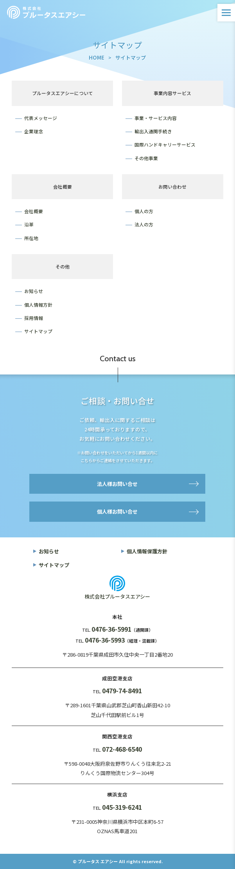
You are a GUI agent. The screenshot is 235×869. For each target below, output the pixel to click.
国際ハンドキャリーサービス (165, 144)
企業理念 (33, 131)
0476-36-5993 (105, 640)
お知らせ (33, 291)
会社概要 (33, 211)
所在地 (31, 238)
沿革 (29, 224)
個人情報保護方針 (147, 551)
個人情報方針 (38, 304)
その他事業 (146, 158)
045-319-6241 (122, 807)
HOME (96, 57)
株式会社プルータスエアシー (117, 596)
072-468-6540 (122, 749)
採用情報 (33, 317)
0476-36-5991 (111, 629)
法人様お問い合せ (117, 483)
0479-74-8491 (122, 690)
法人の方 (144, 224)
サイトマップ (38, 331)
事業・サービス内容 (156, 118)
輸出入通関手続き (153, 131)
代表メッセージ (40, 118)
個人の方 (144, 211)
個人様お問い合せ (117, 511)
